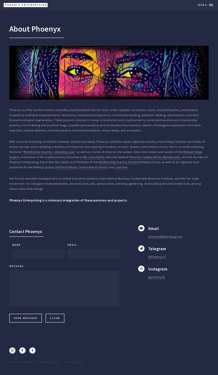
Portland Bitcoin (66, 167)
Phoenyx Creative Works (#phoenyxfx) (154, 157)
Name (16, 244)
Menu (203, 4)
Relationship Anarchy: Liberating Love (49, 152)
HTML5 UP (53, 361)
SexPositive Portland (93, 167)
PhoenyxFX (77, 361)
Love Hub (121, 167)
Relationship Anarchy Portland (119, 162)
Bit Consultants (93, 157)
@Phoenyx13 (157, 257)
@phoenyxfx (156, 277)
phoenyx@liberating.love (165, 236)
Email (72, 244)
